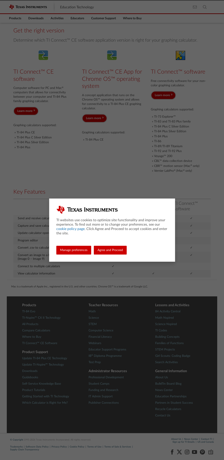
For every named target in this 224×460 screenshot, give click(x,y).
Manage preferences (73, 250)
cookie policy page (70, 229)
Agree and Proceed (110, 250)
